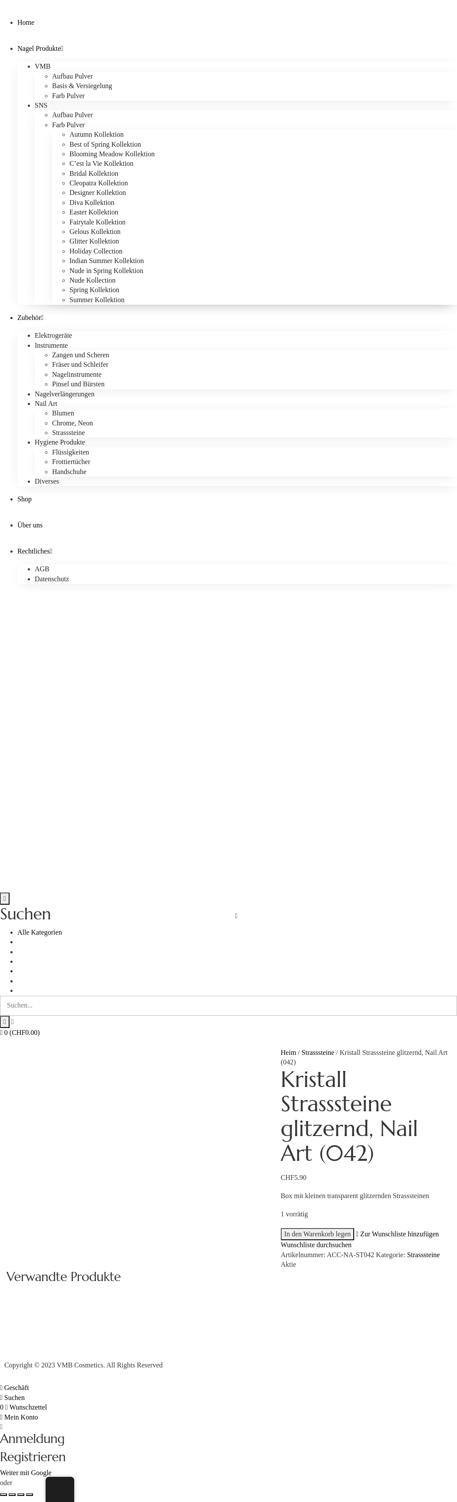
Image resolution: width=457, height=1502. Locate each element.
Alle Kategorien (39, 932)
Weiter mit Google (26, 1472)
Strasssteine (318, 1052)
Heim (288, 1052)
